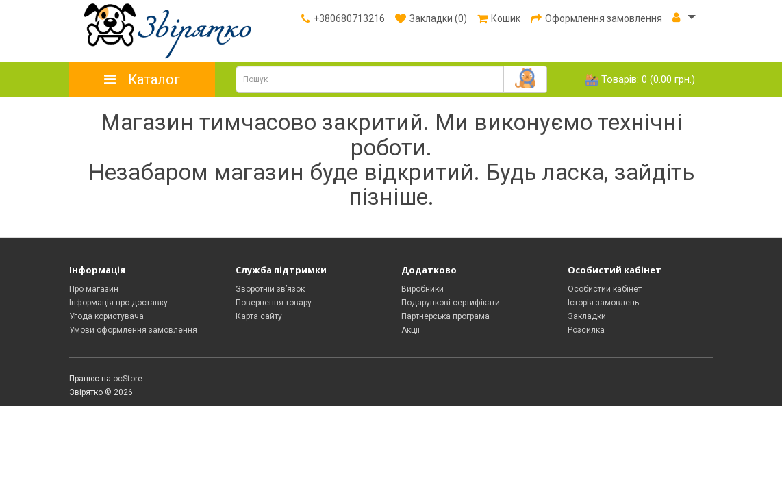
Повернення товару (274, 302)
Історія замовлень (603, 302)
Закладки (587, 316)
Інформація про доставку (118, 302)
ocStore (127, 378)
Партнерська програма (445, 316)
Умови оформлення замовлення (133, 330)
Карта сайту (259, 316)
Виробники (422, 289)
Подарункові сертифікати (450, 302)
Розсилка (586, 330)
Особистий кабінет (605, 289)
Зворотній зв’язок (270, 289)
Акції (410, 330)
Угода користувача (106, 316)
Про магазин (93, 289)
